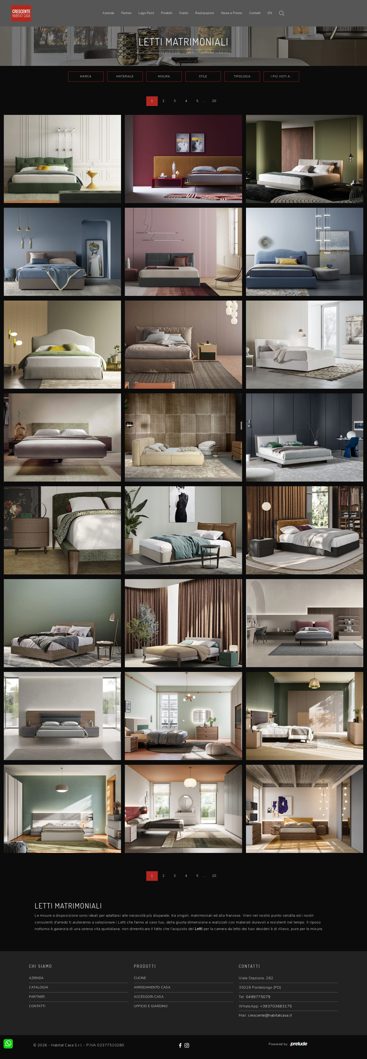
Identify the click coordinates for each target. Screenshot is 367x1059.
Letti (191, 53)
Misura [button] (164, 76)
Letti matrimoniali (216, 53)
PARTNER (37, 997)
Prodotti (166, 13)
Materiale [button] (125, 76)
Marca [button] (86, 76)
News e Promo (231, 13)
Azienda (108, 13)
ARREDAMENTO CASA (152, 987)
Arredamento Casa (164, 53)
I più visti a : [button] (281, 76)
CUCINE (140, 978)
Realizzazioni (204, 13)
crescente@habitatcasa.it (270, 1015)
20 (214, 101)
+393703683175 (276, 1006)
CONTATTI (37, 1006)
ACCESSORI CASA (149, 997)
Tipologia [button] (242, 76)
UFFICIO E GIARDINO (151, 1006)
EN (270, 13)
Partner (126, 13)
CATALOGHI (38, 987)
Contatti (255, 13)
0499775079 (258, 996)
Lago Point (146, 13)
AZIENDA (36, 978)
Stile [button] (203, 76)
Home (140, 53)
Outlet (183, 13)
